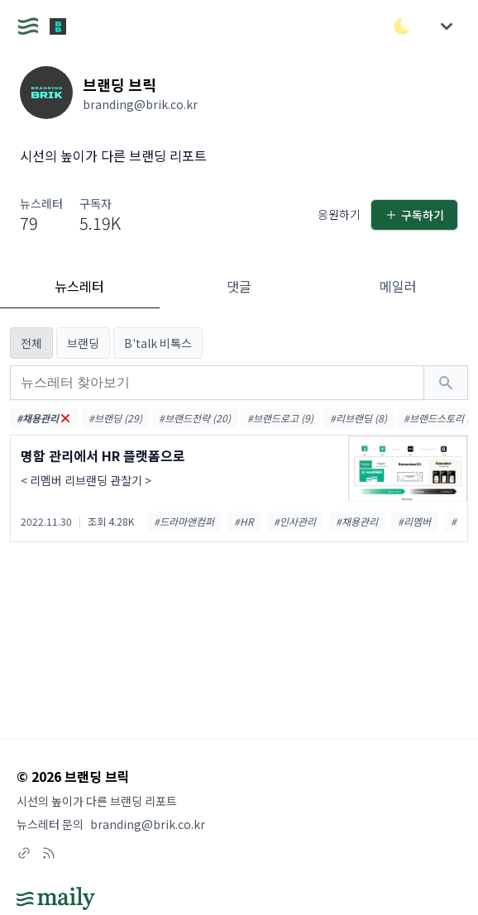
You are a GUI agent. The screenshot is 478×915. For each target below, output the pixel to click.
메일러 (398, 286)
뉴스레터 (79, 286)
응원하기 (334, 214)
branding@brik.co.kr (151, 824)
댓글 (239, 286)
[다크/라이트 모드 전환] (402, 26)
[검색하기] (445, 382)
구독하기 (412, 214)
